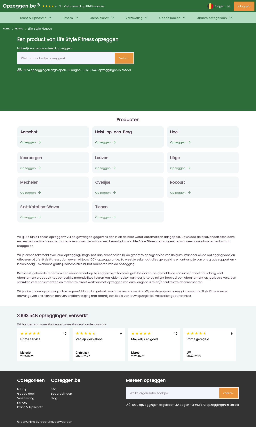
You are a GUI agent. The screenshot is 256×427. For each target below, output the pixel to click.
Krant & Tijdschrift (33, 18)
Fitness (68, 18)
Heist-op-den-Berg (113, 132)
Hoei (174, 132)
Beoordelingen (61, 394)
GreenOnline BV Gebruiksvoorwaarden (44, 422)
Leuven (101, 159)
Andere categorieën (212, 18)
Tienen (101, 208)
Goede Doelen (169, 18)
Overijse (102, 184)
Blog (54, 398)
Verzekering (133, 18)
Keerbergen (31, 159)
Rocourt (177, 184)
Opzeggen (31, 142)
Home (7, 28)
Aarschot (28, 132)
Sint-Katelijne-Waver (39, 208)
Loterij (21, 389)
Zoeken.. (124, 58)
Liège (175, 159)
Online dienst (99, 18)
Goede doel (26, 394)
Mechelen (29, 184)
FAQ (54, 389)
